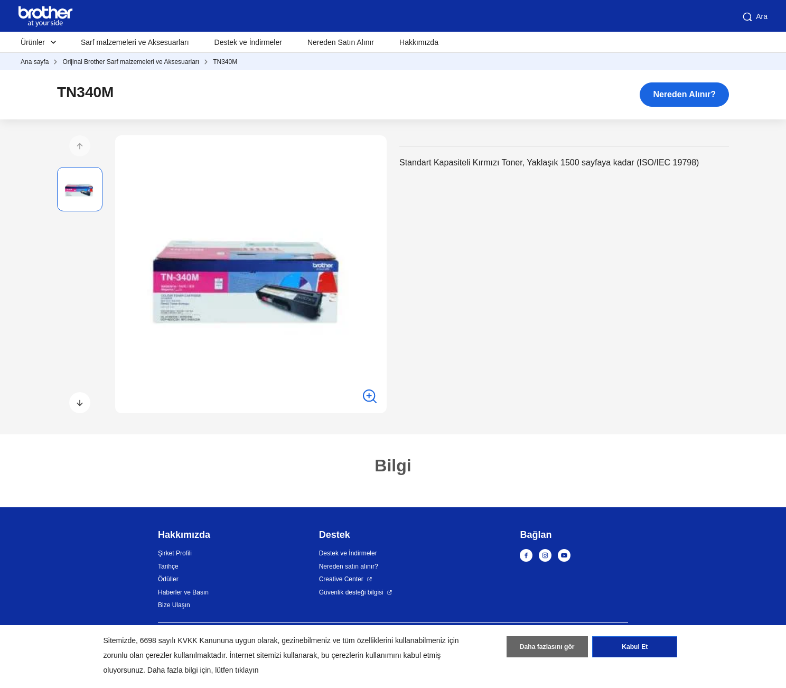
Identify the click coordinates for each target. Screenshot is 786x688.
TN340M (225, 62)
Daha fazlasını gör (547, 647)
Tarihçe (168, 566)
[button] (79, 145)
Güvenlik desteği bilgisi (351, 592)
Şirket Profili (175, 553)
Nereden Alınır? (684, 94)
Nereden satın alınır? (348, 566)
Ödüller (168, 579)
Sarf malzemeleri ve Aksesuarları (135, 42)
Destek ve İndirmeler (248, 42)
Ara (754, 17)
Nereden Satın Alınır (340, 42)
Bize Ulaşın (174, 605)
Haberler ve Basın (183, 592)
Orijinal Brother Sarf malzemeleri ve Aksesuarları (130, 62)
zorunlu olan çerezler (138, 655)
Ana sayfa (35, 62)
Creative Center (341, 579)
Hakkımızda (418, 42)
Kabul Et (635, 647)
